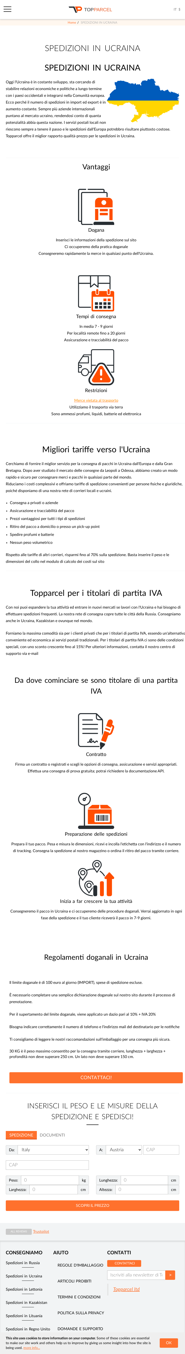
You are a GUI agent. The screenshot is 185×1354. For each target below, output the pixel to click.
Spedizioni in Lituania (24, 1316)
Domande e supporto (80, 1329)
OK (169, 1343)
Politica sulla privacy (81, 1313)
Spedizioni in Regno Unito (28, 1329)
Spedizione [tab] (21, 1135)
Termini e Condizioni (79, 1297)
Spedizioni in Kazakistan (26, 1303)
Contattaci (125, 1263)
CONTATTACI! (96, 1077)
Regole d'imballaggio (80, 1265)
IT (175, 9)
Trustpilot (41, 1232)
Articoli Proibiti (74, 1281)
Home (72, 22)
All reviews (19, 1231)
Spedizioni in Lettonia (24, 1289)
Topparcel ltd (126, 1289)
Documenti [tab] (52, 1135)
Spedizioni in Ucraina (24, 1276)
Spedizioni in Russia (23, 1263)
